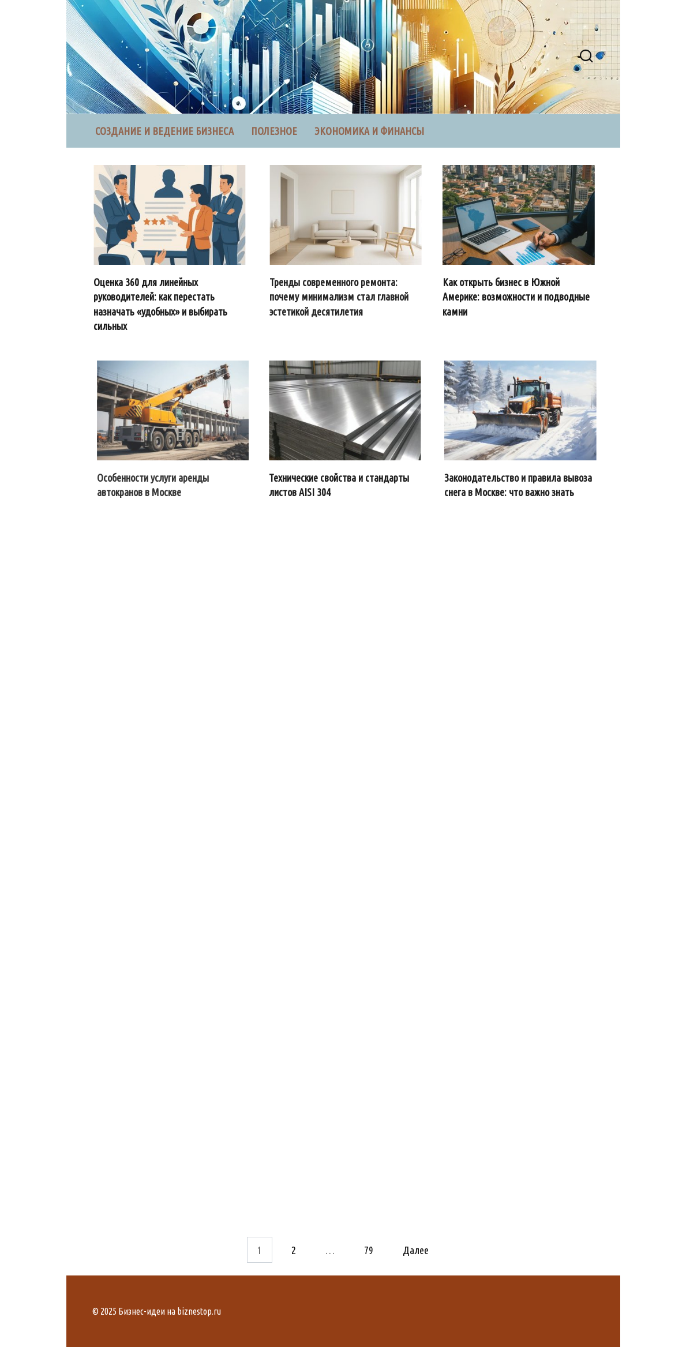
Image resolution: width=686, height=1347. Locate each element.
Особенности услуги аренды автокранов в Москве (153, 485)
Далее (416, 1249)
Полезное (274, 131)
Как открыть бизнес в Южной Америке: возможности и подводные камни (517, 296)
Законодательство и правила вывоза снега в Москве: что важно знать (519, 485)
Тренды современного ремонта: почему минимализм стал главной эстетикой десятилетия (339, 296)
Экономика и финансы (369, 131)
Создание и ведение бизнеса (164, 131)
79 (368, 1249)
